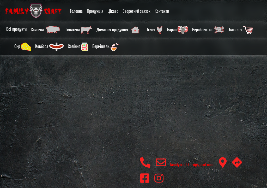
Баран (177, 30)
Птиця (154, 30)
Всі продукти (16, 29)
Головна (76, 11)
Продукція (95, 11)
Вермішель (105, 47)
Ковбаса (49, 47)
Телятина (78, 30)
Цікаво (112, 11)
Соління (78, 47)
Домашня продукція (118, 30)
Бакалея (241, 30)
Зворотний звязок (136, 11)
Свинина (46, 30)
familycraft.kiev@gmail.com (185, 164)
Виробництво (208, 30)
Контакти (162, 11)
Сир (22, 47)
